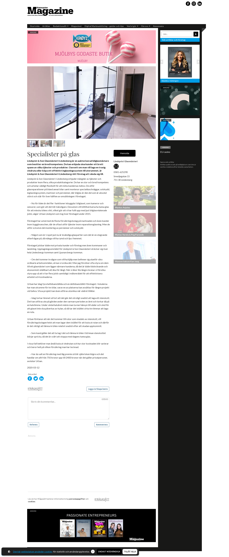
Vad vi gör (132, 26)
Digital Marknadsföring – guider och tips (104, 26)
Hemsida (124, 153)
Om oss (145, 26)
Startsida (34, 26)
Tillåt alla (130, 551)
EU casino (165, 151)
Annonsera (158, 26)
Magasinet (76, 26)
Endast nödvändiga (109, 551)
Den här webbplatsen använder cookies (32, 551)
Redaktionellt (60, 26)
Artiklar (46, 26)
